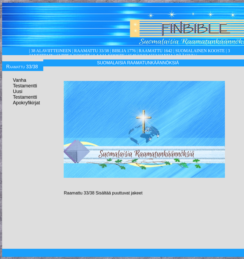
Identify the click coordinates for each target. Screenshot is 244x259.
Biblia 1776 (124, 50)
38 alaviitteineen (50, 50)
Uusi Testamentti (25, 94)
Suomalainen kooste (200, 50)
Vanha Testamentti (25, 82)
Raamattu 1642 (155, 50)
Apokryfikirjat (26, 102)
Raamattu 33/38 (91, 50)
